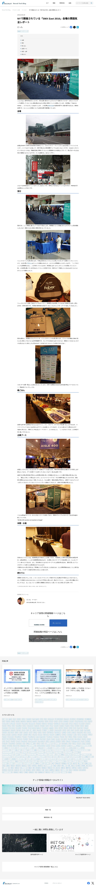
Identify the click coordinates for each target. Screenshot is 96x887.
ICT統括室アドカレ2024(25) (48, 730)
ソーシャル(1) (33, 756)
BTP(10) (51, 721)
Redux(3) (31, 739)
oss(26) (75, 734)
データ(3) (91, 756)
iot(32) (68, 730)
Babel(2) (13, 721)
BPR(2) (46, 721)
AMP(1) (23, 719)
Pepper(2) (4, 736)
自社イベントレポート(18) (7, 772)
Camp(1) (55, 721)
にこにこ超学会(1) (76, 745)
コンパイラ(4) (23, 754)
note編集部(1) (58, 734)
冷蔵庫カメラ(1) (88, 763)
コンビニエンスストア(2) (32, 754)
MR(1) (30, 734)
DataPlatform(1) (57, 723)
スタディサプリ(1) (69, 754)
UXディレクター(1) (48, 743)
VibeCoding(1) (64, 743)
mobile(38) (25, 734)
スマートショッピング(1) (7, 756)
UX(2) (42, 743)
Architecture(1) (50, 719)
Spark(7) (8, 741)
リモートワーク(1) (28, 763)
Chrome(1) (72, 721)
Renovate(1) (36, 739)
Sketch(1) (84, 739)
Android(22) (29, 719)
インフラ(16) (26, 750)
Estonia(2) (42, 725)
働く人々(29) (80, 763)
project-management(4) (40, 736)
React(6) (85, 736)
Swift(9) (63, 741)
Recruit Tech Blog (6, 10)
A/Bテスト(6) (4, 719)
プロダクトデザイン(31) (34, 761)
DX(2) (13, 725)
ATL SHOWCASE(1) (59, 719)
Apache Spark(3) (35, 719)
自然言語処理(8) (82, 770)
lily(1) (85, 732)
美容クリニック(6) (64, 770)
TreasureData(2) (12, 743)
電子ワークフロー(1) (55, 772)
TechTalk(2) (88, 741)
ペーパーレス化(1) (62, 761)
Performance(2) (10, 736)
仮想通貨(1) (64, 763)
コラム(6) (17, 754)
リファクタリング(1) (19, 763)
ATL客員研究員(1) (80, 719)
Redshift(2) (25, 739)
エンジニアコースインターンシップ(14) (82, 750)
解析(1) (21, 772)
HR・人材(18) (32, 730)
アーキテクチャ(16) (13, 747)
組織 (70, 3)
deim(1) (70, 723)
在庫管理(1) (34, 765)
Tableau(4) (68, 741)
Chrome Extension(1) (79, 721)
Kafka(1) (35, 732)
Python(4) (62, 736)
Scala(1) (53, 739)
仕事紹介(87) (57, 763)
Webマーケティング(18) (31, 745)
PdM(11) (90, 734)
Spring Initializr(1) (41, 741)
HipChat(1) (19, 730)
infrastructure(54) (58, 730)
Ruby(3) (48, 739)
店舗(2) (54, 765)
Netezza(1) (35, 734)
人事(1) (52, 763)
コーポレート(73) (53, 754)
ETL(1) (51, 725)
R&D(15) (70, 736)
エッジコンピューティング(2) (59, 750)
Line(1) (89, 732)
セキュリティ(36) (26, 756)
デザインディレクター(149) (75, 756)
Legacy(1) (74, 732)
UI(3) (24, 743)
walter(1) (4, 745)
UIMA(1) (27, 743)
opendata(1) (69, 734)
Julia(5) (21, 732)
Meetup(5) (20, 734)
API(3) (41, 719)
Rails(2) (74, 736)
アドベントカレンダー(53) (86, 745)
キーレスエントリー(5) (68, 752)
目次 (21, 36)
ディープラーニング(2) (42, 756)
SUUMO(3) (58, 741)
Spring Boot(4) (24, 741)
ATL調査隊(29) (88, 719)
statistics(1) (52, 741)
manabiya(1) (14, 734)
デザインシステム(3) (65, 756)
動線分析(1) (24, 765)
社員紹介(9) (16, 770)
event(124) (56, 725)
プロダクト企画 (16, 10)
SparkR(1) (13, 741)
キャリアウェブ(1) (49, 752)
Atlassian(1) (66, 719)
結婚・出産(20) (45, 770)
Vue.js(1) (79, 743)
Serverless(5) (70, 739)
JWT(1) (30, 732)
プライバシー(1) (5, 761)
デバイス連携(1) (85, 756)
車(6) (36, 772)
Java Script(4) (87, 730)
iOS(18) (64, 730)
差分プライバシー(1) (48, 765)
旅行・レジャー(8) (5, 767)
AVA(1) (3, 721)
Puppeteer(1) (56, 736)
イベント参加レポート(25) (17, 750)
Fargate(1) (67, 725)
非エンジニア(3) (64, 772)
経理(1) (33, 770)
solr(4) (3, 741)
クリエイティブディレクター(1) (8, 754)
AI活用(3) (19, 719)
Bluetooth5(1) (41, 721)
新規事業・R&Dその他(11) (87, 765)
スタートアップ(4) (77, 754)
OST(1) (79, 734)
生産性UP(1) (85, 767)
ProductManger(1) (31, 736)
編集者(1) (57, 770)
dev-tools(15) (81, 723)
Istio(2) (72, 730)
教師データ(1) (64, 765)
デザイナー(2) (50, 756)
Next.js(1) (40, 734)
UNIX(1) (38, 743)
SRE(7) (47, 741)
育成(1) (70, 770)
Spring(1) (18, 741)
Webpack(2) (23, 745)
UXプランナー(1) (57, 743)
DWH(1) (9, 725)
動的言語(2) (18, 765)
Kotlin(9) (44, 732)
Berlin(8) (17, 721)
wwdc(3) (48, 745)
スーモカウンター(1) (17, 756)
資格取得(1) (31, 772)
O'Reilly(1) (64, 734)
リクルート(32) (5, 763)
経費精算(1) (38, 770)
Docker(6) (4, 725)
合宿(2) (29, 765)
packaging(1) (84, 734)
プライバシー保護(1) (14, 761)
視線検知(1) (16, 772)
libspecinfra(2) (80, 732)
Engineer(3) (37, 725)
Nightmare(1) (45, 734)
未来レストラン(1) (23, 767)
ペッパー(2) (55, 761)
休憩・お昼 (24, 51)
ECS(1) (24, 725)
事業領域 (62, 3)
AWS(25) (8, 721)
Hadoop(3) (13, 730)
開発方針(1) (48, 772)
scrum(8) (57, 739)
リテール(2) (12, 763)
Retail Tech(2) (42, 739)
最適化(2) (17, 767)
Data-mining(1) (25, 723)
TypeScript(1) (18, 743)
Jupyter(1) (26, 732)
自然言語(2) (75, 770)
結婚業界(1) (52, 770)
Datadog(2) (38, 723)
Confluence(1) (12, 723)
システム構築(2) (61, 754)
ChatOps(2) (66, 721)
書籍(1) (12, 767)
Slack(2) (88, 739)
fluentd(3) (77, 725)
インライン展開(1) (33, 750)
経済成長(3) (28, 770)
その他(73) (69, 745)
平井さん (29, 263)
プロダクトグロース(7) (23, 761)
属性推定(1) (40, 765)
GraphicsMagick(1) (6, 730)
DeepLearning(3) (65, 723)
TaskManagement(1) (75, 741)
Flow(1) (72, 725)
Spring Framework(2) (32, 741)
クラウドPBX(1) (77, 752)
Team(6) (82, 741)
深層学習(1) (74, 767)
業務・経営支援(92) (36, 767)
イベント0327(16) (80, 747)
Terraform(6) (4, 743)
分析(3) (3, 765)
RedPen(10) (19, 739)
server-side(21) (64, 739)
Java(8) (81, 730)
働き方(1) (75, 763)
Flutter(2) (82, 725)
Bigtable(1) (35, 721)
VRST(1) (74, 743)
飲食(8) (70, 772)
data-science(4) (32, 723)
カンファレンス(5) (41, 752)
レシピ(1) (42, 763)
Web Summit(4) (16, 745)
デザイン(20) (56, 756)
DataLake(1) (50, 723)
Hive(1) (23, 730)
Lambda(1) (64, 732)
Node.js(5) (52, 734)
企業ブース (24, 48)
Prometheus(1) (49, 736)
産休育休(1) (4, 770)
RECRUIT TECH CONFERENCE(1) (9, 739)
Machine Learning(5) (6, 734)
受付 (23, 43)
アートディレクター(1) (22, 747)
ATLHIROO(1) (72, 719)
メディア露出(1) (84, 761)
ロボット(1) (47, 763)
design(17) (76, 723)
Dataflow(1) (44, 723)
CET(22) (60, 721)
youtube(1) (58, 745)
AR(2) (45, 719)
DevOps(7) (88, 723)
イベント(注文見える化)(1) (71, 747)
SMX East (51, 105)
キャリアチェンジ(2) (59, 752)
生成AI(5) (79, 767)
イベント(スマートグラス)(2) (59, 747)
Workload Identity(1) (41, 745)
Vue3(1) (83, 743)
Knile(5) (39, 732)
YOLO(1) (53, 745)
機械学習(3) (68, 767)
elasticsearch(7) (30, 725)
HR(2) (27, 730)
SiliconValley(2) (78, 739)
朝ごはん (24, 45)
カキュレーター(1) (32, 752)
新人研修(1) (78, 765)
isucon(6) (77, 730)
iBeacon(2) (39, 730)
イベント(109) (31, 747)
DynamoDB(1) (18, 725)
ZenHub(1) (64, 745)
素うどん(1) (22, 770)
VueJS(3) (88, 743)
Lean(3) (68, 732)
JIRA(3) (16, 732)
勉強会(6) (12, 765)
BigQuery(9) (29, 721)
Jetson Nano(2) (11, 732)
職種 (54, 3)
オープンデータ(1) (17, 752)
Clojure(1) (90, 721)
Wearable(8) (9, 745)
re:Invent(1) (80, 736)
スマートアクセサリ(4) (86, 754)
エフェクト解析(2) (69, 750)
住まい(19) (70, 763)
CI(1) (85, 721)
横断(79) (63, 767)
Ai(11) (14, 719)
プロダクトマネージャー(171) (45, 761)
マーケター (24, 10)
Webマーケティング (23, 31)
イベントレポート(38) (6, 750)
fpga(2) (86, 725)
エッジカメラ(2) (49, 750)
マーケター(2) (76, 761)
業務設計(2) (50, 767)
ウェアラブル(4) (42, 750)
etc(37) (47, 725)
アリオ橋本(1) (5, 747)
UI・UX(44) (33, 743)
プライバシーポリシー (57, 883)
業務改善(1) (44, 767)
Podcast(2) (25, 736)
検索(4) (30, 767)
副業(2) (8, 765)
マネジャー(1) (69, 761)
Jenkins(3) (4, 732)
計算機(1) (26, 772)
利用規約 (46, 883)
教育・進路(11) (71, 765)
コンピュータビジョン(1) (43, 754)
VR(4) (70, 743)
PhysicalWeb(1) (18, 736)
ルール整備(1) (36, 763)
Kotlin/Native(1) (50, 732)
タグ (47, 3)
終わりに (24, 54)
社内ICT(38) (10, 770)
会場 (23, 40)
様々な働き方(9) (57, 767)
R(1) (66, 736)
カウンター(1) (25, 752)
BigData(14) (23, 721)
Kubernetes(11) (57, 732)
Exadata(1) (62, 725)
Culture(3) (18, 723)
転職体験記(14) (41, 772)
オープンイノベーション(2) (7, 752)
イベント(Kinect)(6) (48, 747)
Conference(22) (5, 723)
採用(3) (59, 765)
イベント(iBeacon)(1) (39, 747)
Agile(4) (10, 719)
